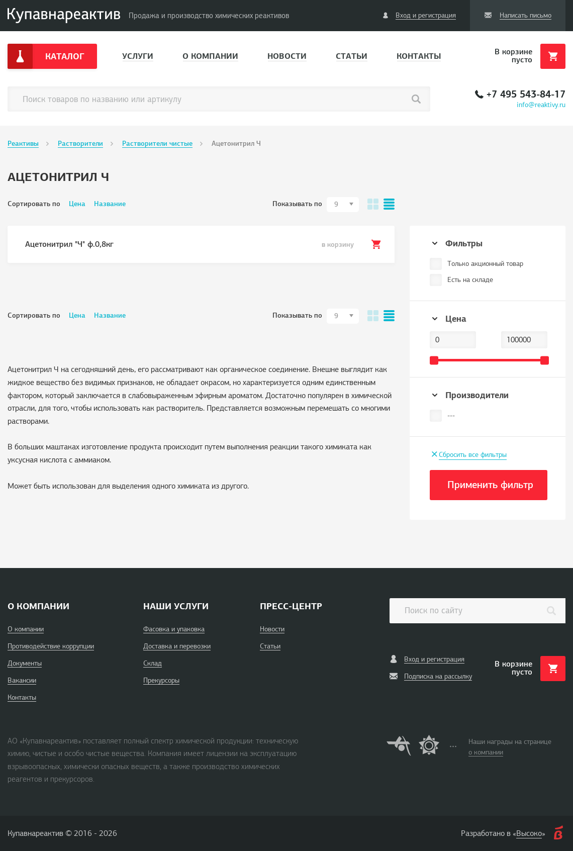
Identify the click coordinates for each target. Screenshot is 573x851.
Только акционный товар (485, 263)
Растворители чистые (157, 143)
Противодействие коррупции (51, 646)
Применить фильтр (490, 485)
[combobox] (343, 204)
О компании (210, 56)
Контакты (419, 56)
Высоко (529, 833)
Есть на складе (470, 279)
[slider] (434, 360)
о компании (485, 752)
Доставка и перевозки (177, 646)
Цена (77, 204)
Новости (287, 56)
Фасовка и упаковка (174, 629)
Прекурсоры (161, 680)
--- (451, 415)
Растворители (80, 143)
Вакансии (22, 680)
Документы (25, 663)
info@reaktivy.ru (541, 105)
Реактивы (23, 143)
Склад (152, 663)
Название (110, 204)
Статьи (351, 56)
